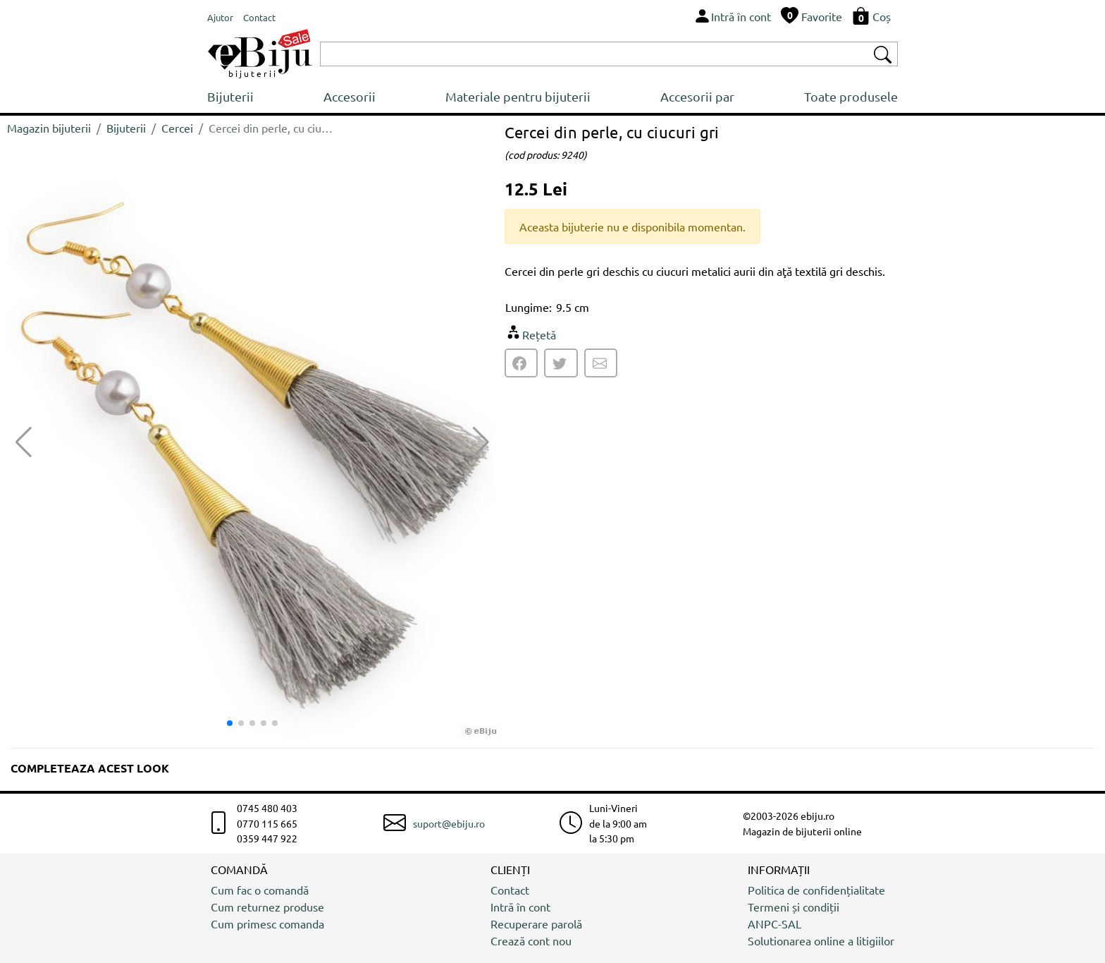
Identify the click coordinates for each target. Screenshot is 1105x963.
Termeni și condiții (793, 907)
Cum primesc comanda (267, 923)
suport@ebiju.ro (449, 823)
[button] (480, 442)
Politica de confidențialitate (816, 890)
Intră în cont (520, 907)
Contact (509, 890)
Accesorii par (697, 96)
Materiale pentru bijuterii (518, 96)
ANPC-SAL (774, 923)
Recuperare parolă (536, 923)
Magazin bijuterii (49, 128)
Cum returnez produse (267, 907)
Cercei (177, 128)
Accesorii (349, 96)
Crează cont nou (531, 940)
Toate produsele (851, 96)
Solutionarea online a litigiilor (821, 940)
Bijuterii (230, 96)
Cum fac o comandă (260, 890)
